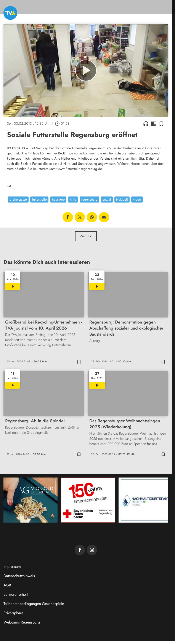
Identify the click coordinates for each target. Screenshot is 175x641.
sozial (107, 199)
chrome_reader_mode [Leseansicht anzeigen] (154, 124)
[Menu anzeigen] (166, 7)
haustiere (58, 199)
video (137, 199)
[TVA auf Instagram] (92, 550)
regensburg (89, 199)
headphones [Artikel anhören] (146, 124)
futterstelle (39, 199)
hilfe (73, 199)
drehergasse (18, 199)
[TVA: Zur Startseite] (10, 13)
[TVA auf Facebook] (80, 550)
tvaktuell (122, 199)
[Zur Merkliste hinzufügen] (161, 123)
